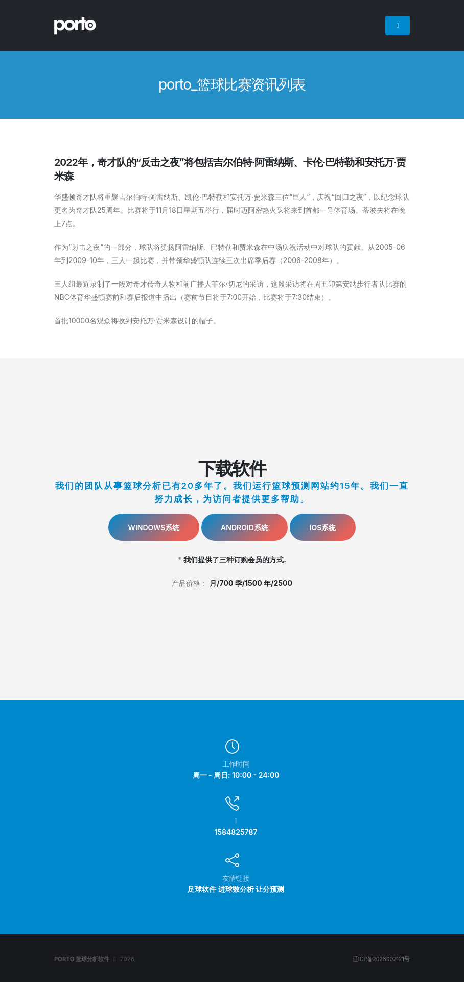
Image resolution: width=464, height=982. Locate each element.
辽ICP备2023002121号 (380, 959)
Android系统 (244, 527)
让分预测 (270, 889)
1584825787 (236, 831)
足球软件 (202, 889)
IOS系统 (323, 527)
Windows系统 (154, 527)
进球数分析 (236, 889)
